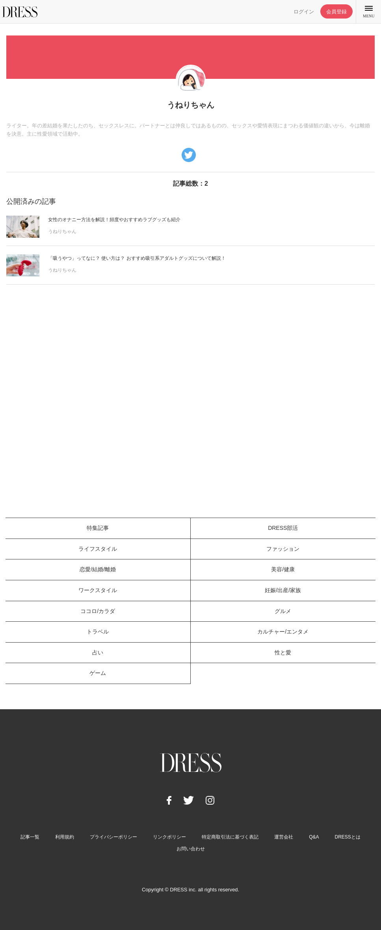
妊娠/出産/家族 (283, 590)
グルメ (283, 611)
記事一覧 (29, 837)
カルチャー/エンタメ (283, 631)
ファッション (282, 549)
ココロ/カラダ (97, 611)
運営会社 (283, 837)
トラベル (98, 631)
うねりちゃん (62, 231)
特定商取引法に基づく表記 (230, 837)
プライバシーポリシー (113, 837)
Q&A (314, 837)
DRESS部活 (283, 528)
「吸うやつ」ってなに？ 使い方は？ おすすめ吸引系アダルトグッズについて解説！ (137, 258)
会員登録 (336, 12)
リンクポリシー (169, 837)
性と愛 (283, 652)
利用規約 (64, 837)
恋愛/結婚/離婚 (98, 569)
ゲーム (97, 673)
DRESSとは (348, 837)
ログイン (304, 12)
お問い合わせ (191, 849)
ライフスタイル (97, 549)
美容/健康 (283, 569)
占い (97, 652)
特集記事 (98, 528)
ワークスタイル (97, 590)
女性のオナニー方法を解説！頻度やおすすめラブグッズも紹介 (114, 219)
